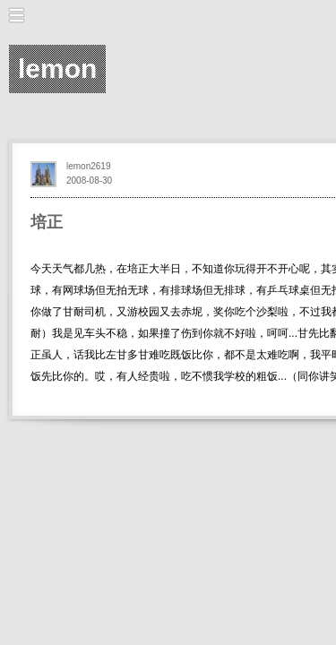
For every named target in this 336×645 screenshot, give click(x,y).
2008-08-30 (89, 180)
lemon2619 (88, 166)
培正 (46, 222)
